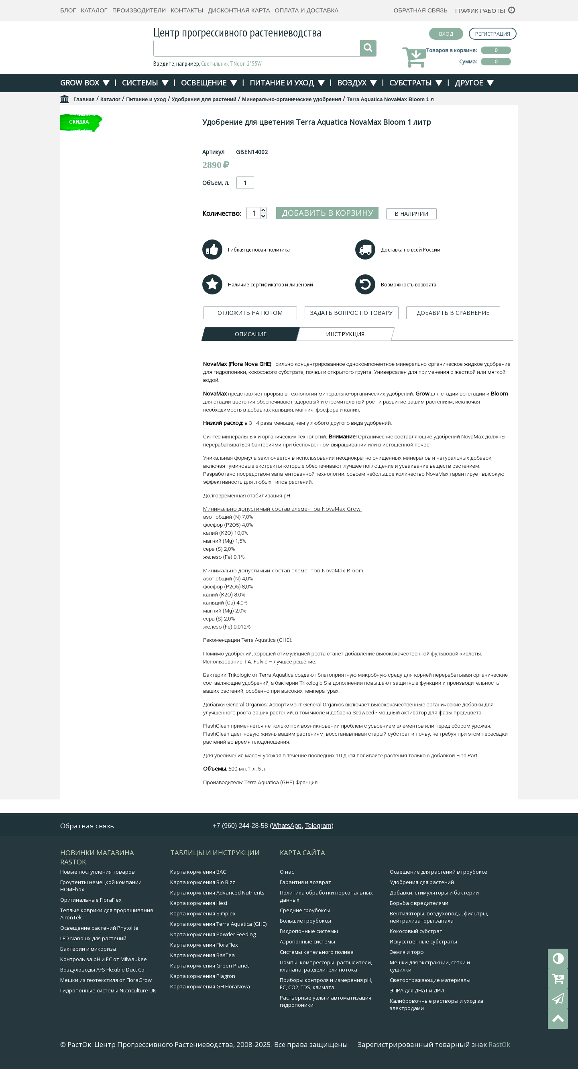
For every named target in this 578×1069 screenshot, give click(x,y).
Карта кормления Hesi (198, 905)
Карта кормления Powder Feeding (213, 936)
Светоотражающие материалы (430, 982)
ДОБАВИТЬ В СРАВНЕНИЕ (453, 312)
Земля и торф (407, 953)
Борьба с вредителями (419, 905)
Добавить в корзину (327, 212)
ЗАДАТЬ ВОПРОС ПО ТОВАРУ (351, 312)
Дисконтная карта (239, 10)
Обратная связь (421, 10)
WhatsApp (286, 827)
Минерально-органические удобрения (291, 99)
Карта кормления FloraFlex (204, 946)
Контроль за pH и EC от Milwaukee (103, 961)
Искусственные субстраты (423, 943)
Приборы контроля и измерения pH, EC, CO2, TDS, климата (326, 985)
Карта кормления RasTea (202, 957)
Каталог (94, 10)
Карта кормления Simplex (203, 915)
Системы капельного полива (317, 953)
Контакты (187, 10)
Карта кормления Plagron (202, 978)
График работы (480, 10)
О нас (287, 873)
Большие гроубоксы (305, 922)
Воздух (351, 82)
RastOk (499, 1046)
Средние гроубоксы (305, 912)
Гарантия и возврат (305, 884)
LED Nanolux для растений (93, 940)
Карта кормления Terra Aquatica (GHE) (218, 925)
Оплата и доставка (307, 10)
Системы (140, 82)
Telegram (318, 827)
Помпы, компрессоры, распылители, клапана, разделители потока (326, 968)
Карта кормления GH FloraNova (210, 988)
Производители (139, 10)
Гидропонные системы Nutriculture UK (108, 992)
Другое (469, 82)
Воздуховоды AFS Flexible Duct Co (102, 971)
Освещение (203, 82)
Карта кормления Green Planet (209, 967)
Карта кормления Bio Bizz (202, 884)
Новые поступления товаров (97, 873)
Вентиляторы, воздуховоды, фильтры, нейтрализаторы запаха (439, 919)
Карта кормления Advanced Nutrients (217, 894)
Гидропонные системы (309, 933)
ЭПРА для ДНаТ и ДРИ (417, 992)
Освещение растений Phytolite (99, 929)
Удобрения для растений (204, 99)
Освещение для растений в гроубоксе (438, 873)
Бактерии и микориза (88, 950)
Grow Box (79, 82)
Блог (68, 10)
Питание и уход (282, 82)
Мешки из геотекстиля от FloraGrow (106, 982)
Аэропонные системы (307, 943)
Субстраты (410, 82)
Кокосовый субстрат (416, 933)
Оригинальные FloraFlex (91, 901)
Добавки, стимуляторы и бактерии (434, 894)
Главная (84, 99)
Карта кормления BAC (198, 873)
